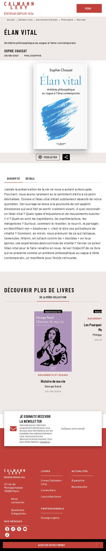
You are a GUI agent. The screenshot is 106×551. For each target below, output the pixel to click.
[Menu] (89, 8)
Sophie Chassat (15, 51)
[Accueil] (19, 8)
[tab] (13, 178)
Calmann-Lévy (25, 19)
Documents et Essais (47, 19)
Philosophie (67, 19)
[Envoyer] (92, 428)
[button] (33, 55)
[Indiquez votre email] (73, 429)
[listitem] (7, 529)
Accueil (11, 19)
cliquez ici (45, 442)
